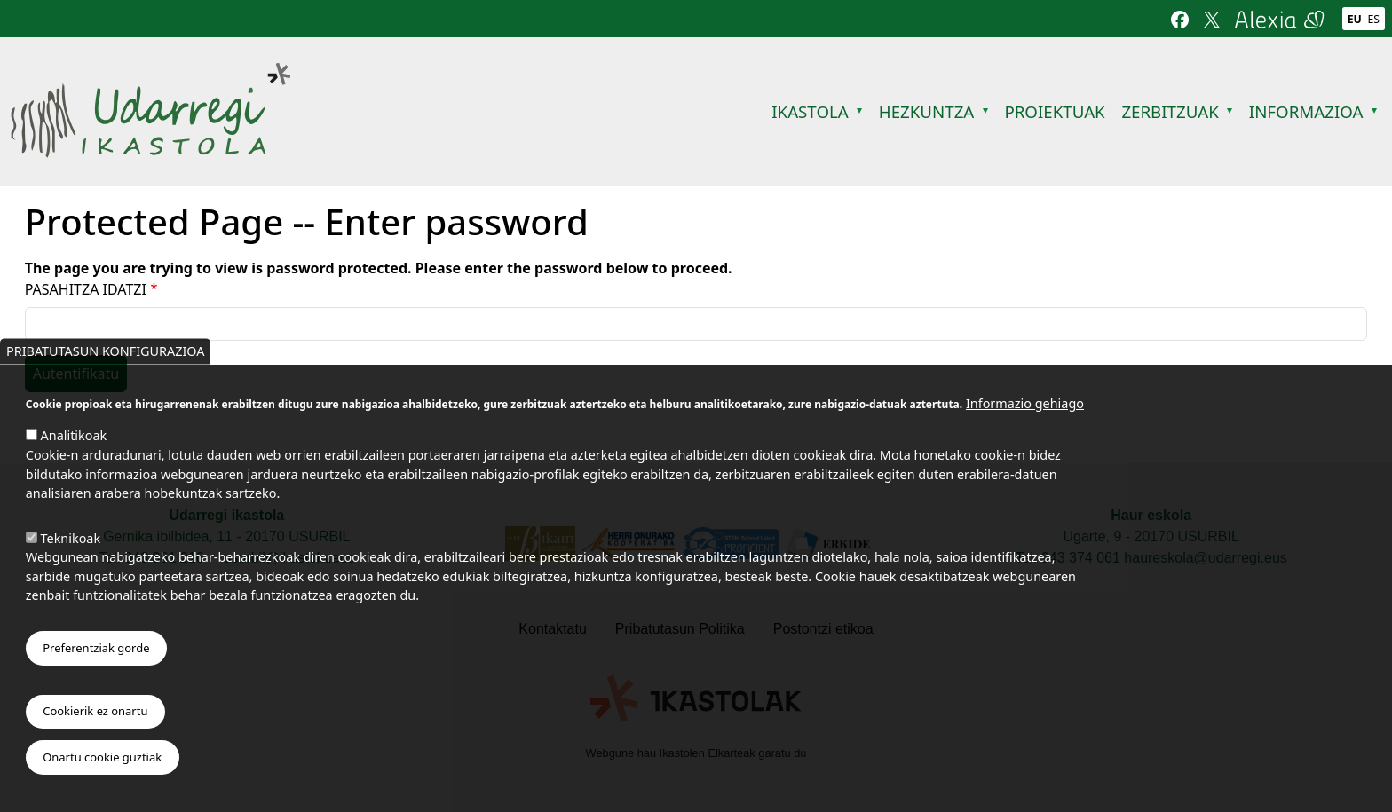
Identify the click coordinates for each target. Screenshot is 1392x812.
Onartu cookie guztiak (102, 769)
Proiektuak (1054, 111)
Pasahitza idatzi (85, 289)
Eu (1355, 19)
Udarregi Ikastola (150, 73)
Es (1374, 19)
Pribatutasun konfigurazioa (105, 362)
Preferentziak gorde (96, 658)
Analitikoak (74, 446)
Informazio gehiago (1025, 414)
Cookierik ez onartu (95, 722)
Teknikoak (71, 548)
